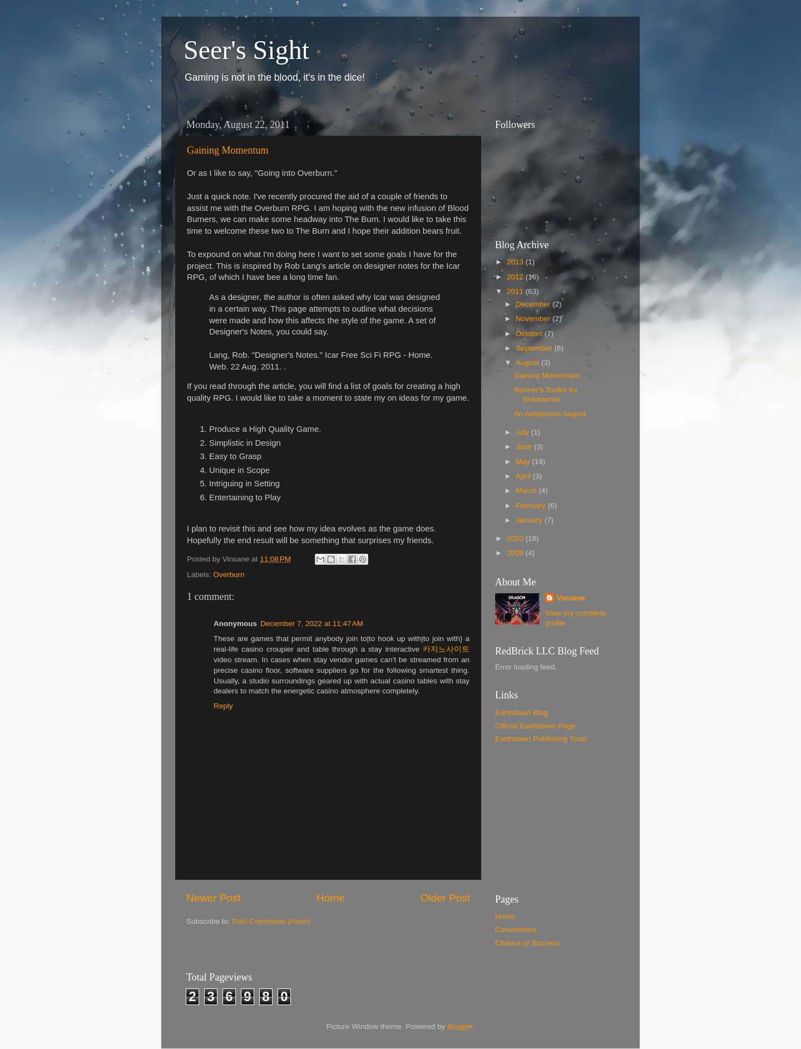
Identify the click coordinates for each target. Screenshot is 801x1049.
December (534, 304)
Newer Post (213, 898)
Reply (223, 706)
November (534, 318)
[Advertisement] (550, 818)
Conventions (516, 929)
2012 (516, 277)
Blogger (460, 1026)
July (523, 432)
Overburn (228, 574)
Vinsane (570, 598)
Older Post (445, 898)
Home (330, 898)
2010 (516, 538)
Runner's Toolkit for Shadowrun (546, 394)
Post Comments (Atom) (271, 921)
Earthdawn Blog (521, 712)
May (524, 461)
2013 (516, 262)
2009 (516, 553)
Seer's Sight (246, 50)
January (530, 520)
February (532, 505)
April (524, 476)
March (527, 490)
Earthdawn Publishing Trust (540, 739)
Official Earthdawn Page (535, 726)
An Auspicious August (550, 414)
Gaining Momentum (228, 150)
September (535, 348)
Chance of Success (527, 943)
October (530, 333)
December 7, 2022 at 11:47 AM (311, 623)
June (525, 446)
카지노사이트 (446, 649)
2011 (516, 291)
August (528, 362)
